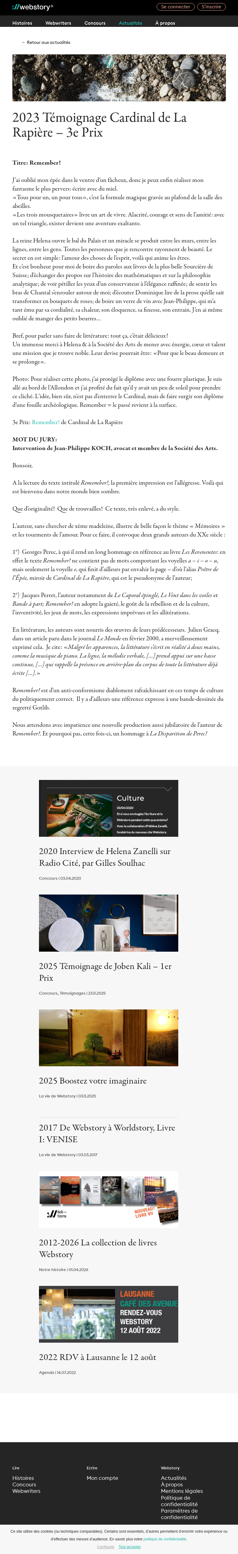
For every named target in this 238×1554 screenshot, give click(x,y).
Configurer (106, 1547)
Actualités (141, 23)
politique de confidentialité (164, 1539)
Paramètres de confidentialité (180, 1515)
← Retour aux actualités (48, 42)
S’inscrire (211, 7)
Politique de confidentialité (180, 1502)
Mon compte (103, 1478)
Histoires (22, 23)
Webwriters (62, 23)
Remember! (46, 422)
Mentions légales (182, 1492)
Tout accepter (130, 1547)
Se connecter (175, 7)
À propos (179, 23)
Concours (102, 23)
